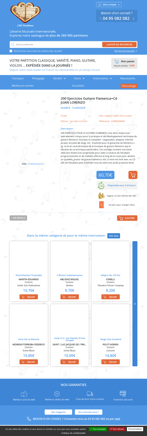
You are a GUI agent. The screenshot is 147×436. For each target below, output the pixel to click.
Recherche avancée (124, 50)
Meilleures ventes (23, 85)
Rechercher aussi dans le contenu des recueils (38, 50)
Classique (18, 78)
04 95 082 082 (115, 18)
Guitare (66, 108)
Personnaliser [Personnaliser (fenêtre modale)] (135, 429)
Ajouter (132, 174)
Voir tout (113, 235)
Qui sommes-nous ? (88, 412)
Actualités (78, 85)
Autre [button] (79, 78)
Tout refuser (117, 429)
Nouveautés (127, 78)
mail (117, 419)
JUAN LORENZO (73, 102)
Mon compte (109, 4)
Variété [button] (59, 78)
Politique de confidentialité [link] (73, 433)
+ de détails (18, 217)
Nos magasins (58, 412)
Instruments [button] (102, 78)
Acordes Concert (78, 121)
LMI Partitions (25, 25)
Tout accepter (98, 429)
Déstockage (129, 86)
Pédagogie (38, 78)
